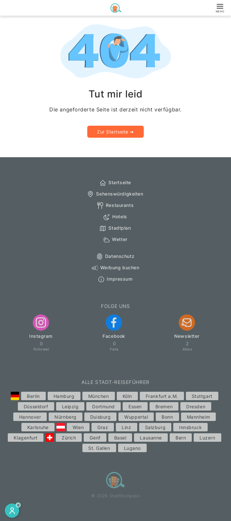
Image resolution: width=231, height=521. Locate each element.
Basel (120, 437)
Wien (78, 427)
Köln (127, 396)
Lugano (132, 448)
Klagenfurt (26, 437)
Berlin (33, 396)
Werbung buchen (115, 268)
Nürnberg (65, 417)
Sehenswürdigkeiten (115, 194)
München (98, 396)
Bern (181, 437)
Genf (95, 437)
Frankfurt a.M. (162, 396)
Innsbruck (190, 427)
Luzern (207, 437)
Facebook (114, 326)
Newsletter (187, 326)
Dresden (195, 406)
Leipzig (70, 406)
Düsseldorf (36, 406)
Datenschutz (115, 256)
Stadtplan (115, 228)
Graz (102, 427)
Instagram (41, 326)
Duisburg (100, 417)
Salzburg (155, 427)
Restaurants (115, 206)
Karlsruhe (38, 427)
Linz (126, 427)
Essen (135, 406)
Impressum (114, 279)
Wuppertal (136, 417)
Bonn (167, 417)
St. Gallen (99, 448)
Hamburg (64, 396)
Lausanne (151, 437)
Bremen (164, 406)
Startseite (115, 183)
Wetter (115, 240)
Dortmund (103, 406)
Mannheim (198, 417)
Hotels (115, 217)
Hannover (30, 417)
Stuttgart (202, 396)
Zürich (69, 437)
